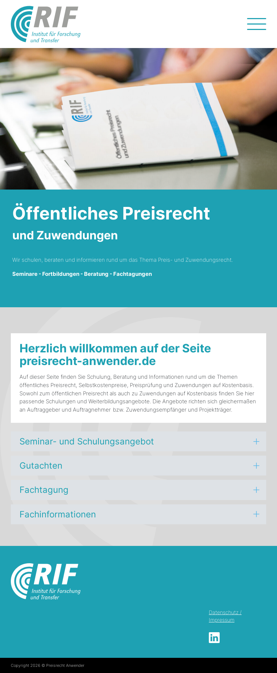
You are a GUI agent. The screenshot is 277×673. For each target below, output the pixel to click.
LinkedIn (214, 637)
